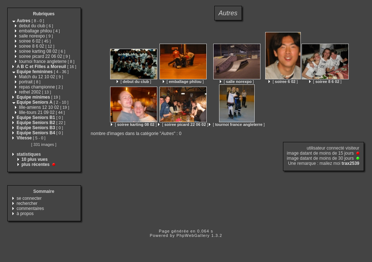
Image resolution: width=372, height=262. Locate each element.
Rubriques (43, 13)
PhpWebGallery (193, 235)
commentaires (30, 208)
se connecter (29, 198)
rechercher (27, 203)
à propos (25, 213)
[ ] (134, 81)
